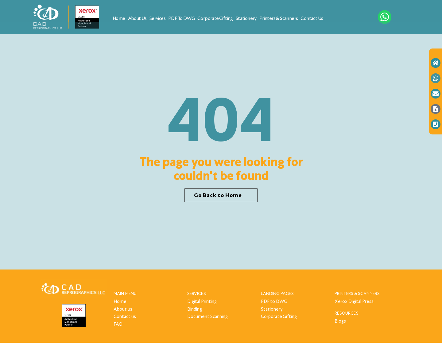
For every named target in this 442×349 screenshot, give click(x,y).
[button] (221, 195)
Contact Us (311, 18)
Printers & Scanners (278, 18)
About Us (137, 18)
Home (119, 18)
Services (157, 18)
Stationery (246, 18)
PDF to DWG (181, 18)
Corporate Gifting (215, 18)
